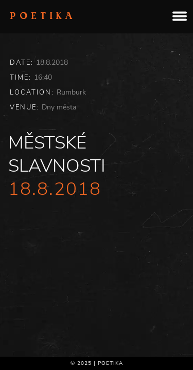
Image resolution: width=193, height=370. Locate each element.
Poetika (43, 17)
